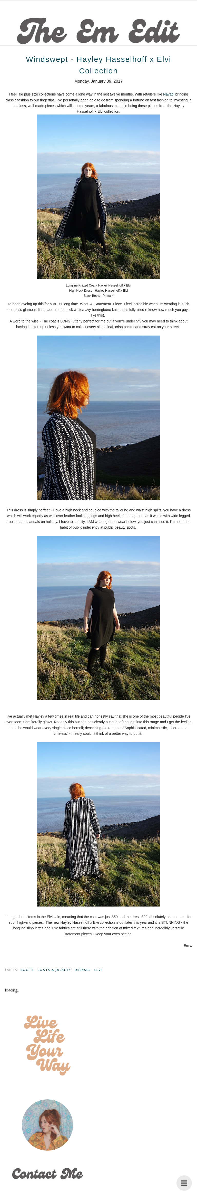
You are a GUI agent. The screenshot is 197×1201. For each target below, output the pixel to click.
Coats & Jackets (54, 970)
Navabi (168, 94)
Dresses (83, 970)
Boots (27, 970)
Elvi (98, 970)
